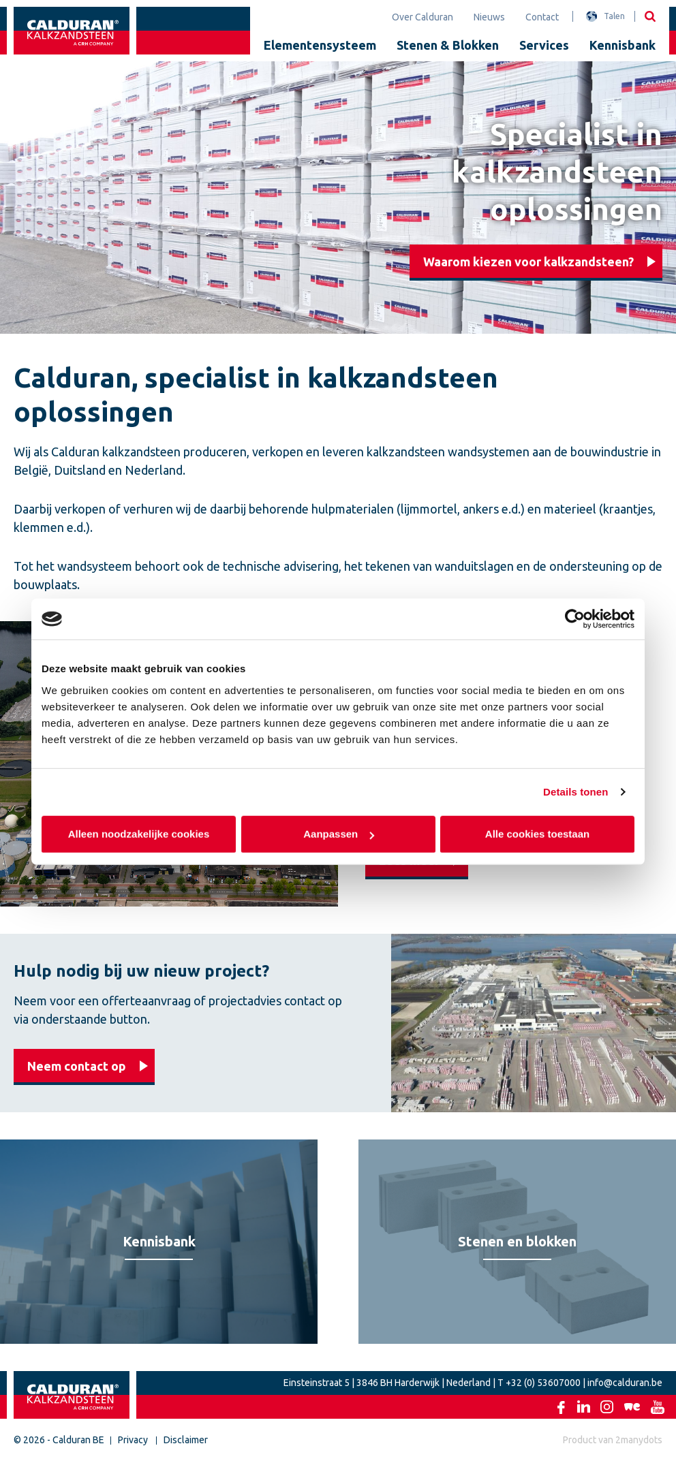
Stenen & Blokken (448, 45)
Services (544, 45)
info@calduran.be (624, 1382)
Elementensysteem (320, 45)
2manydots (638, 1439)
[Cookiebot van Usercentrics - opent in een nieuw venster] (574, 619)
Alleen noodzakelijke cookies (139, 833)
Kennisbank (622, 45)
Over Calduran (422, 17)
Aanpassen (338, 833)
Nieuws (489, 17)
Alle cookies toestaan (537, 833)
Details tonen (575, 792)
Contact (542, 17)
